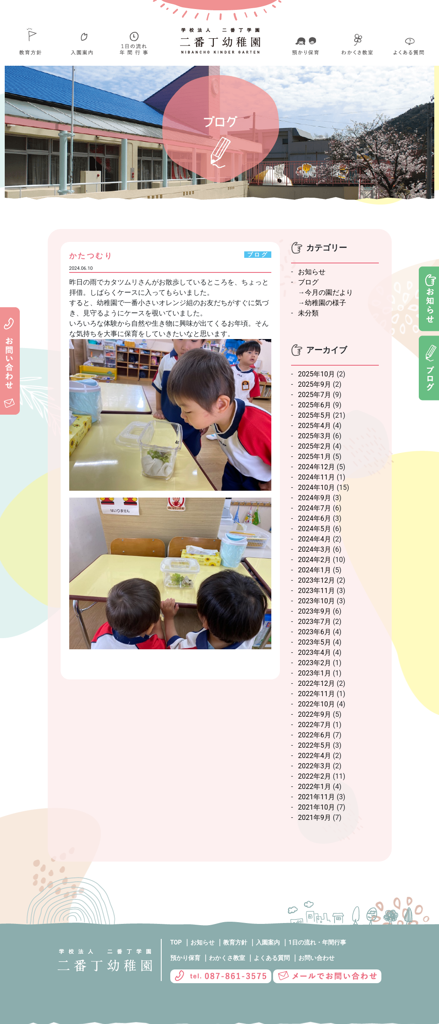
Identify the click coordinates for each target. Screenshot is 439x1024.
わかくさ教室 (227, 957)
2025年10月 (316, 374)
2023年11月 (316, 591)
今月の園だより (329, 292)
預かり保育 (185, 957)
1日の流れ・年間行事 (317, 942)
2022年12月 (316, 683)
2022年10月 (316, 704)
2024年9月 (314, 498)
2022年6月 (314, 735)
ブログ (308, 282)
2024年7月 (314, 508)
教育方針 (235, 942)
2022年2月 (314, 776)
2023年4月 (314, 652)
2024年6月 (314, 518)
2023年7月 (314, 621)
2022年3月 (314, 766)
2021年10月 (316, 807)
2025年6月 (314, 405)
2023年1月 (314, 673)
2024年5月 (314, 529)
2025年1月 (314, 456)
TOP (176, 942)
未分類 (308, 313)
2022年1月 (314, 787)
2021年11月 (316, 797)
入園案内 (268, 942)
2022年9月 (314, 714)
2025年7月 (314, 395)
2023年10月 (316, 601)
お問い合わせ (316, 957)
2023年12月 (316, 580)
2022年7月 (314, 725)
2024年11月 (316, 477)
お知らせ (311, 272)
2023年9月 (314, 611)
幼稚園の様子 (325, 303)
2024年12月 (316, 467)
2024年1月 (314, 570)
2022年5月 (314, 745)
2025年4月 (314, 426)
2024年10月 (316, 487)
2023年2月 (314, 663)
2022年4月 (314, 756)
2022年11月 (316, 694)
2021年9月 (314, 817)
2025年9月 (314, 384)
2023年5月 (314, 642)
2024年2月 (314, 560)
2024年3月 (314, 549)
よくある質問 (272, 957)
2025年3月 (314, 436)
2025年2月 (314, 446)
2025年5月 (314, 415)
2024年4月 (314, 539)
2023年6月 (314, 632)
